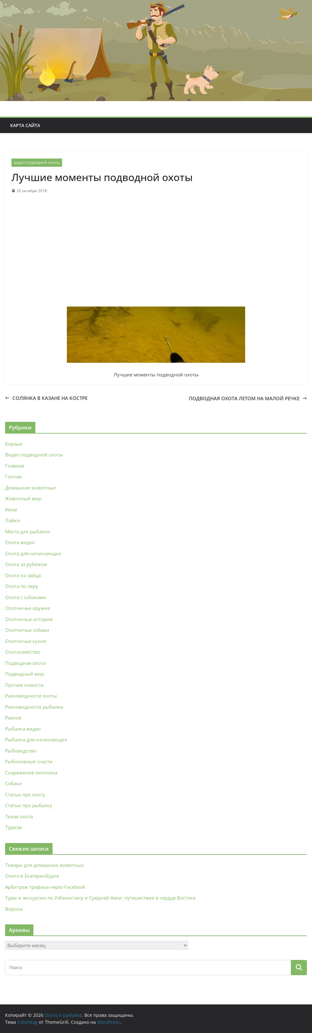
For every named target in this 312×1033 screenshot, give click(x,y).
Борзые (13, 444)
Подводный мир (24, 674)
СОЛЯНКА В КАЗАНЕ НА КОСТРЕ (46, 398)
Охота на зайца (23, 575)
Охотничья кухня (25, 641)
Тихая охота (19, 816)
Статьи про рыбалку (28, 805)
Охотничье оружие (27, 608)
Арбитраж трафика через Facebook (45, 887)
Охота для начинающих (33, 553)
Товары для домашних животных (44, 865)
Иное (11, 509)
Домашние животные (30, 487)
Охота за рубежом (26, 564)
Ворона (14, 909)
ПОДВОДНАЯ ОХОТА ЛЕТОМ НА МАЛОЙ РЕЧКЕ (248, 398)
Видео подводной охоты (37, 162)
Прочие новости (24, 685)
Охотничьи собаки (27, 630)
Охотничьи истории (29, 619)
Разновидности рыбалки (34, 707)
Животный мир (23, 498)
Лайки (12, 520)
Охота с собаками (25, 597)
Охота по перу (21, 586)
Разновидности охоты (31, 695)
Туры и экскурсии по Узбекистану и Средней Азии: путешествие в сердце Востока (100, 898)
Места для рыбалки (27, 531)
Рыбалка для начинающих (36, 739)
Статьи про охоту (25, 794)
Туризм (13, 827)
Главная (14, 465)
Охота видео (20, 542)
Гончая (13, 476)
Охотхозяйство (22, 652)
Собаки (13, 783)
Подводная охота (25, 663)
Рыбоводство (20, 750)
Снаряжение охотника (31, 772)
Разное (13, 717)
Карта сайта (25, 125)
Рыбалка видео (23, 729)
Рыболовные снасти (29, 761)
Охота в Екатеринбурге (32, 876)
